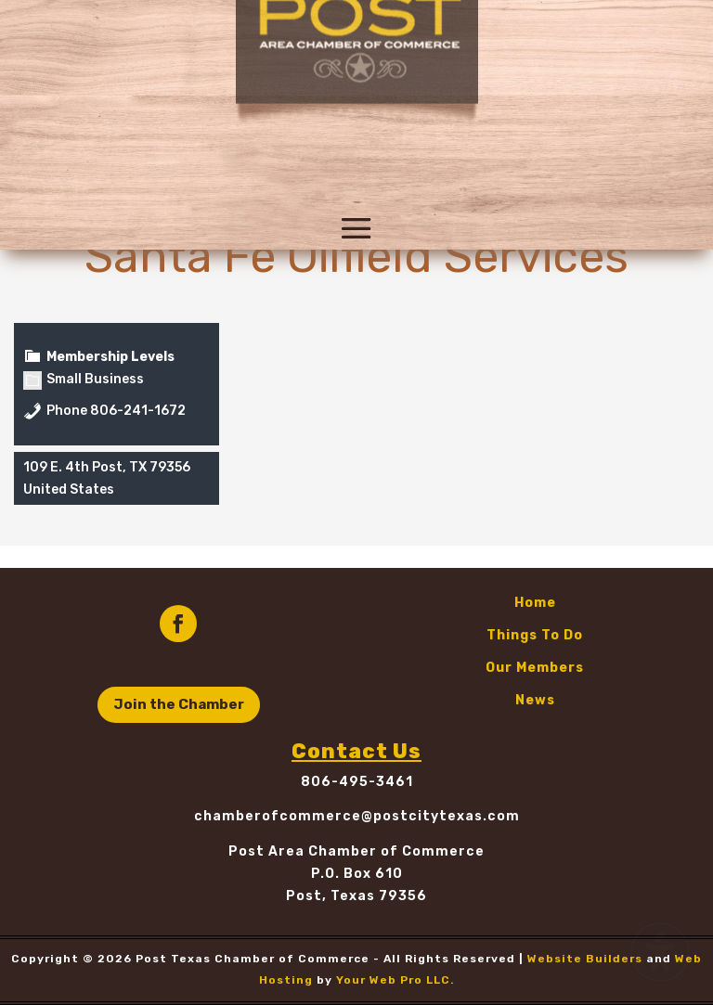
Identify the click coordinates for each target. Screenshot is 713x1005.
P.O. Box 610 (357, 874)
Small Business (83, 379)
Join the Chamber (178, 704)
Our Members (535, 668)
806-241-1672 (138, 411)
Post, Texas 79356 (356, 896)
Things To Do (534, 635)
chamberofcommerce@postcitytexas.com (357, 816)
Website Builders (584, 958)
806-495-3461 (357, 782)
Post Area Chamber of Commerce (356, 851)
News (535, 700)
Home (535, 603)
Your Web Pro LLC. (395, 979)
